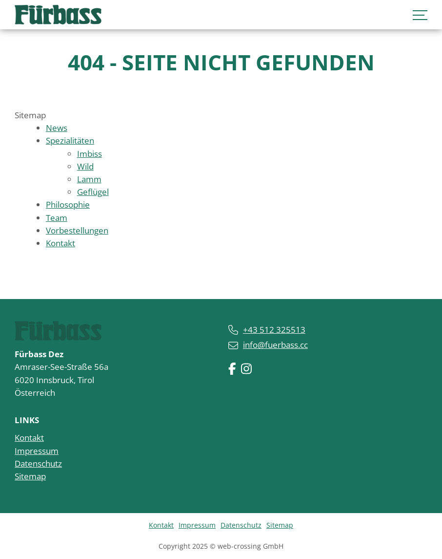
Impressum (37, 450)
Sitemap (30, 476)
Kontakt (29, 437)
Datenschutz (38, 463)
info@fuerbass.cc (275, 344)
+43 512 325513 (274, 329)
